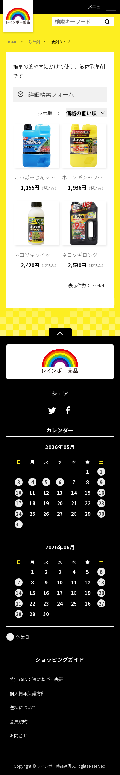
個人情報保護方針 (27, 693)
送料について (23, 707)
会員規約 (19, 721)
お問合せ (19, 735)
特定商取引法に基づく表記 (36, 679)
